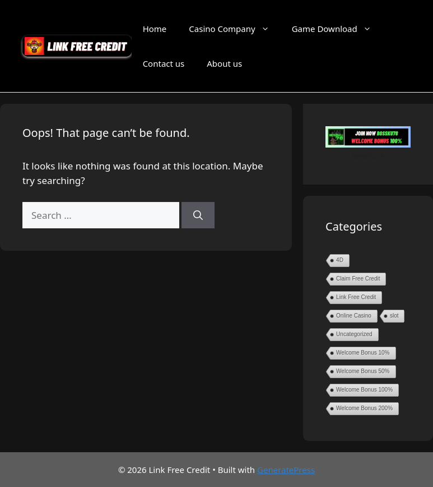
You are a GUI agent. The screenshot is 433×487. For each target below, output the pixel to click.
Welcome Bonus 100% (364, 390)
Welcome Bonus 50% (362, 371)
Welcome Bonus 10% (362, 353)
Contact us (164, 63)
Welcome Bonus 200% (364, 408)
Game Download (337, 28)
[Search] (198, 215)
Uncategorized (354, 334)
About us (224, 63)
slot (394, 316)
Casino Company (234, 28)
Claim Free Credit (358, 278)
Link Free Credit (356, 297)
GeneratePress (286, 469)
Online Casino (353, 316)
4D (339, 260)
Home (155, 28)
